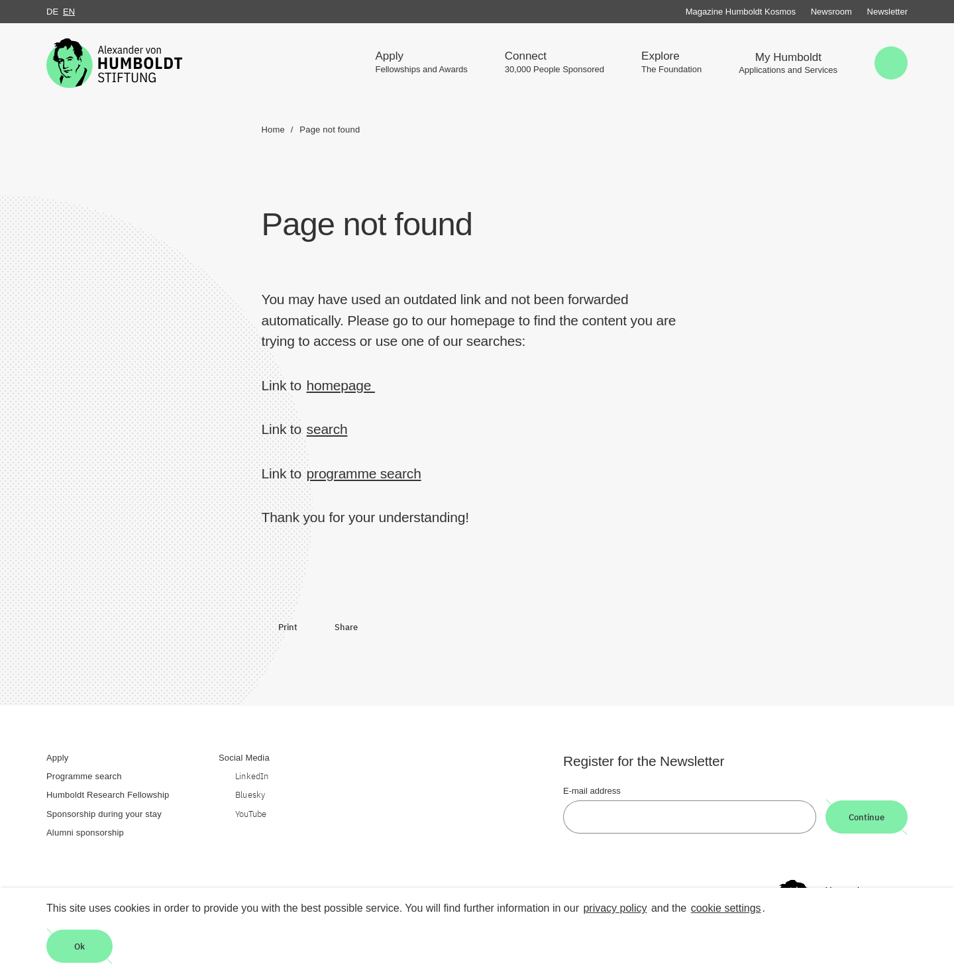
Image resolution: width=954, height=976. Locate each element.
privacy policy (615, 908)
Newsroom (831, 12)
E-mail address (592, 791)
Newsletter (887, 12)
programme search (364, 473)
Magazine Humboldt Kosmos (741, 12)
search (327, 429)
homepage (341, 385)
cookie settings (726, 908)
